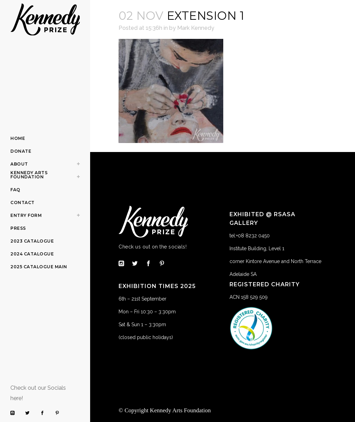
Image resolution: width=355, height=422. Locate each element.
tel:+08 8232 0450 (250, 235)
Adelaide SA (243, 274)
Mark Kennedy (195, 28)
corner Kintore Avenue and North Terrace (275, 261)
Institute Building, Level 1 (257, 248)
